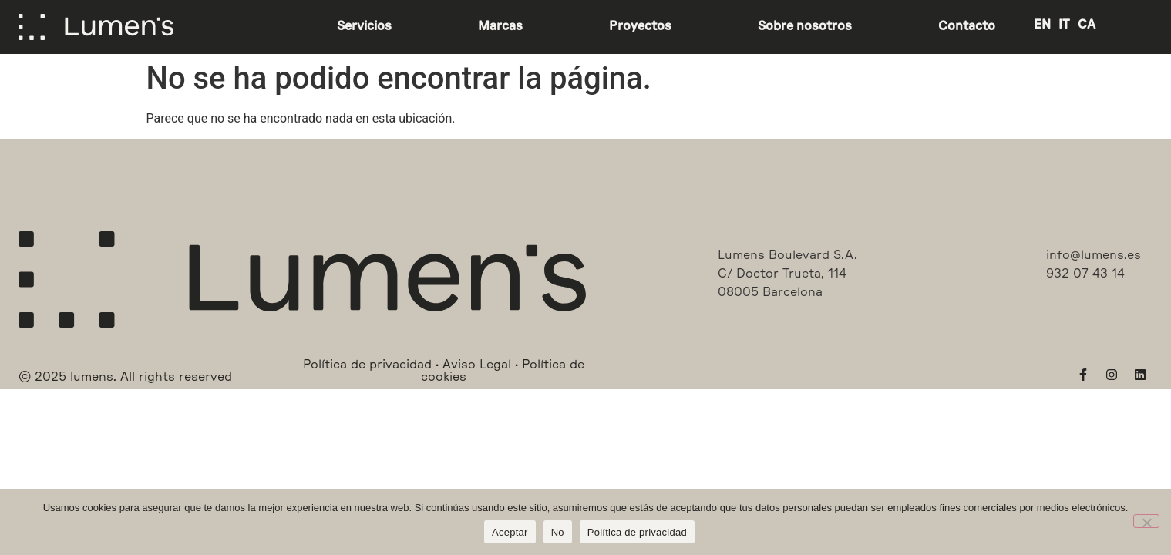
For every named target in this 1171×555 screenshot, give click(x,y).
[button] (125, 364)
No (557, 532)
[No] (1146, 521)
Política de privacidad (637, 532)
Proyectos (640, 26)
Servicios (364, 26)
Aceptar (510, 532)
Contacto (966, 26)
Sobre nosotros (805, 26)
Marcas (500, 26)
